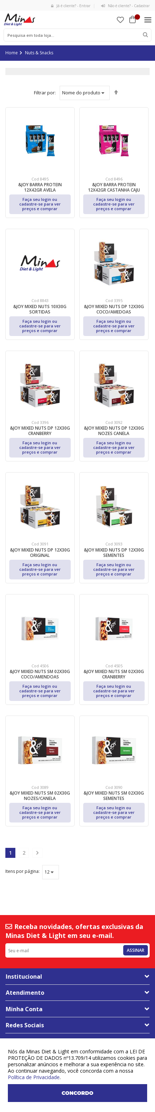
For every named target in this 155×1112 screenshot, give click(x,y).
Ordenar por (45, 93)
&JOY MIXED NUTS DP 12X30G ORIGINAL (40, 552)
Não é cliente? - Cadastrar (125, 5)
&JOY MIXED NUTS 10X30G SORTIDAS (39, 309)
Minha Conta (24, 1009)
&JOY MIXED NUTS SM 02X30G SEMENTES (114, 795)
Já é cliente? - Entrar (70, 5)
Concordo (78, 1093)
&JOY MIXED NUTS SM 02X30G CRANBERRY (114, 674)
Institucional (24, 976)
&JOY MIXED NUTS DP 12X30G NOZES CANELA (114, 430)
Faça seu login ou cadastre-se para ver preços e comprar (40, 204)
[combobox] (77, 35)
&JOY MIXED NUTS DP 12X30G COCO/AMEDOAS (114, 309)
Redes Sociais (25, 1025)
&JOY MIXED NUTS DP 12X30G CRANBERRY (40, 430)
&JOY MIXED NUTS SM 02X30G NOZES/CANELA (40, 795)
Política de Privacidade (34, 1077)
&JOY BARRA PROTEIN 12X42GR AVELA (40, 187)
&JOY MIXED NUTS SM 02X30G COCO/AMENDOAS (40, 674)
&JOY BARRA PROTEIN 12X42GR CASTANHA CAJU (114, 187)
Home (11, 52)
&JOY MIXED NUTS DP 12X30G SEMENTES (114, 552)
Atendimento (25, 993)
